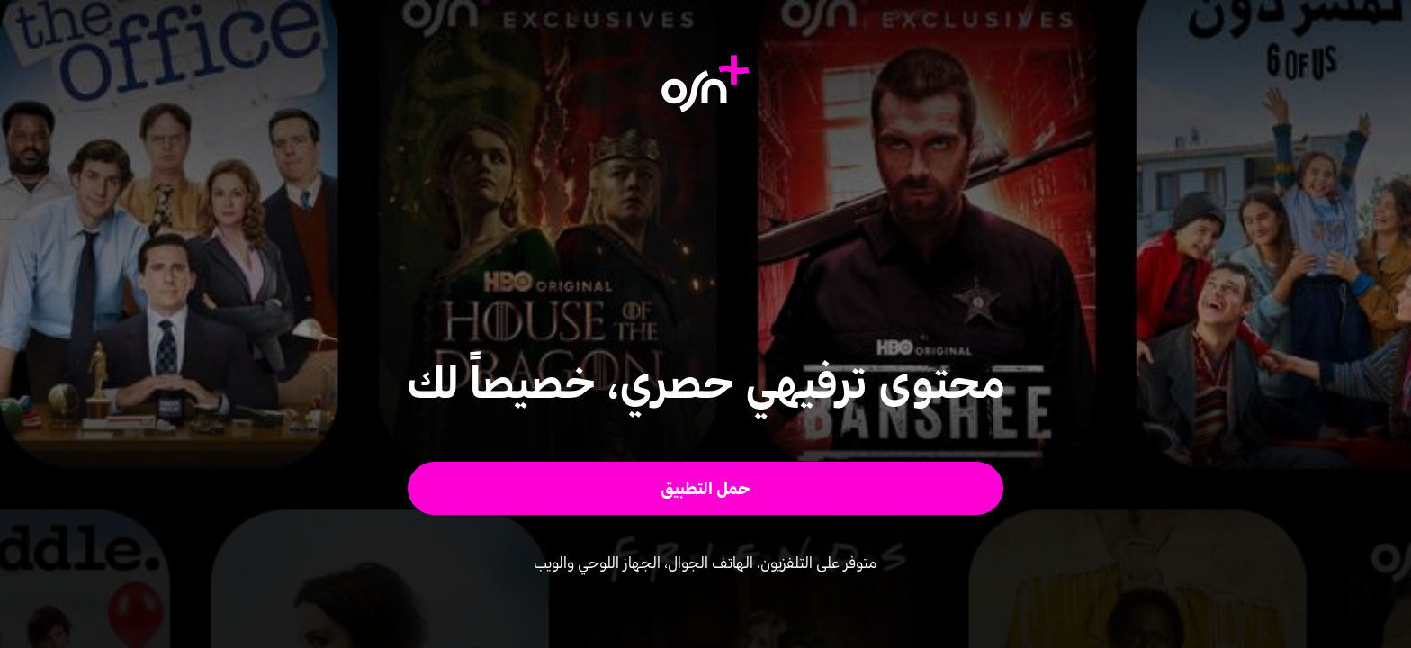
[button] (706, 488)
